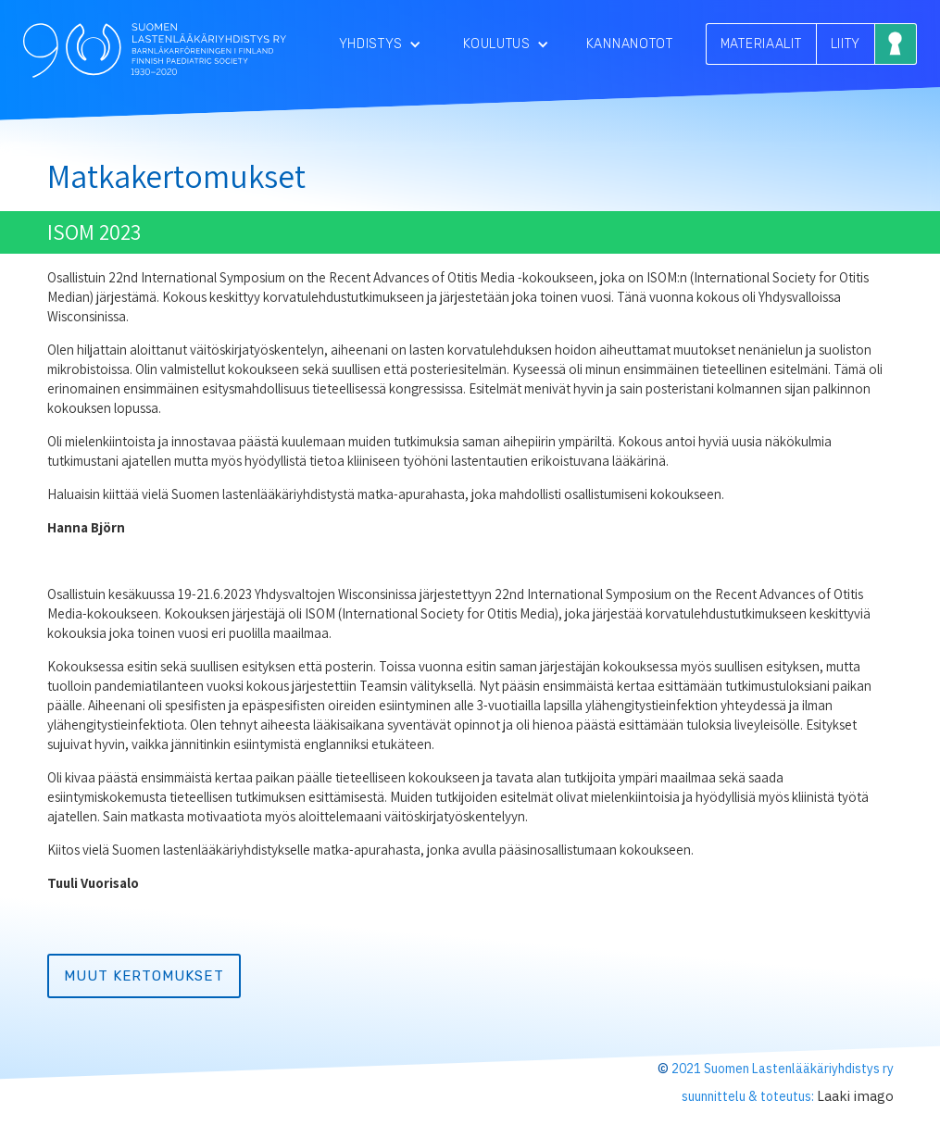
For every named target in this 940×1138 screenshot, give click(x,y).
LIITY (846, 44)
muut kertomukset (144, 976)
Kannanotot (629, 44)
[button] (380, 44)
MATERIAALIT (761, 44)
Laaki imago (855, 1096)
